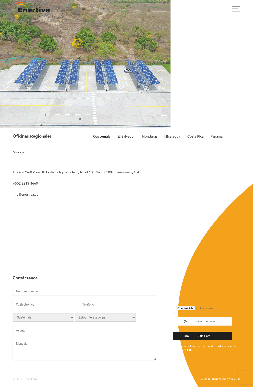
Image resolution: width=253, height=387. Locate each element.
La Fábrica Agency (217, 378)
